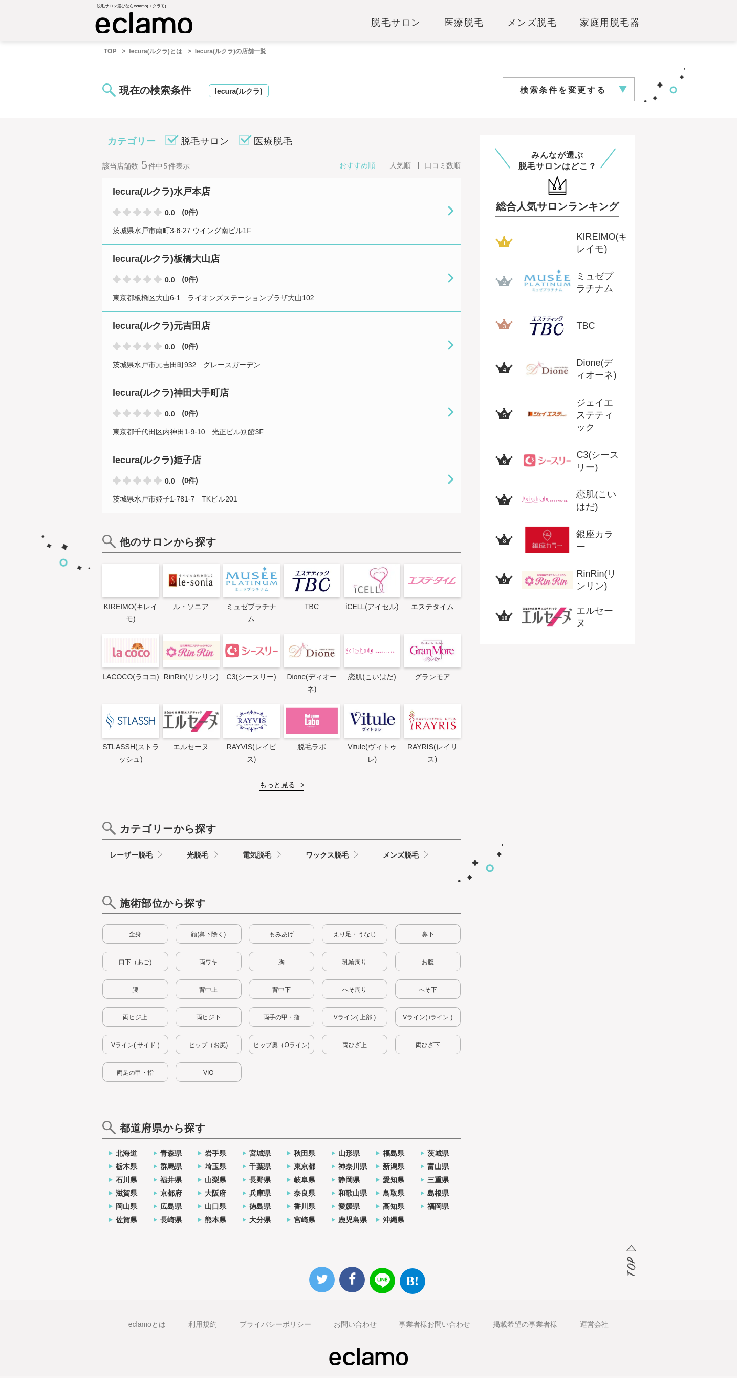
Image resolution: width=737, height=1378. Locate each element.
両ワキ (208, 964)
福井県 (171, 1182)
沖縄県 (393, 1222)
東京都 (304, 1168)
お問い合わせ (355, 1326)
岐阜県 (304, 1182)
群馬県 (171, 1168)
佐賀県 (126, 1222)
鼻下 (428, 936)
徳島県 (260, 1208)
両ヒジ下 (208, 1019)
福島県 (393, 1155)
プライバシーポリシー (275, 1326)
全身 (135, 936)
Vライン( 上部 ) (355, 1019)
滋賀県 (126, 1195)
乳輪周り (354, 964)
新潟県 (393, 1168)
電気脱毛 (257, 857)
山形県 (349, 1155)
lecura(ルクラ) (239, 93)
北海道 (126, 1155)
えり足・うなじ (354, 936)
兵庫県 (260, 1195)
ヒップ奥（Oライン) (281, 1047)
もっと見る (277, 787)
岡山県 (126, 1208)
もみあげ (281, 936)
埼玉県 (215, 1168)
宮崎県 (304, 1222)
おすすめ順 (357, 167)
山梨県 (215, 1182)
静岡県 (349, 1182)
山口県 (215, 1208)
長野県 (260, 1182)
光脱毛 (197, 857)
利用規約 (202, 1326)
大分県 (260, 1222)
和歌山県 (352, 1195)
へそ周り (354, 991)
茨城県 (438, 1155)
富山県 (438, 1168)
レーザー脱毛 (131, 857)
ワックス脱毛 (327, 857)
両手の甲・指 (281, 1019)
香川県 (304, 1208)
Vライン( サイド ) (135, 1047)
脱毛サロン (396, 24)
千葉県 (260, 1168)
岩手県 (215, 1155)
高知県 (393, 1208)
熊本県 (215, 1222)
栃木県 (126, 1168)
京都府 (171, 1195)
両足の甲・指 (135, 1074)
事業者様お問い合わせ (434, 1326)
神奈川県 (352, 1168)
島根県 (438, 1195)
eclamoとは (147, 1326)
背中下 (281, 991)
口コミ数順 (443, 167)
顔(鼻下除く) (208, 936)
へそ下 (428, 991)
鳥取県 (393, 1195)
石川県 (126, 1182)
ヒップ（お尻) (208, 1047)
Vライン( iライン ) (427, 1019)
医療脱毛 (464, 24)
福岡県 (438, 1208)
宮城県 (260, 1155)
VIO (208, 1074)
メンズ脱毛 (532, 24)
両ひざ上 (354, 1047)
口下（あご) (135, 964)
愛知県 (393, 1182)
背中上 (208, 991)
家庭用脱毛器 (610, 24)
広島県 (171, 1208)
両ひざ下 (428, 1047)
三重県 (438, 1182)
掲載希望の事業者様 (525, 1326)
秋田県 (304, 1155)
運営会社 (594, 1326)
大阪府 (215, 1195)
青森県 (171, 1155)
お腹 (428, 964)
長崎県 (171, 1222)
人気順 (400, 167)
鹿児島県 (352, 1222)
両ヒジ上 (135, 1019)
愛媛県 (349, 1208)
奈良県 (304, 1195)
